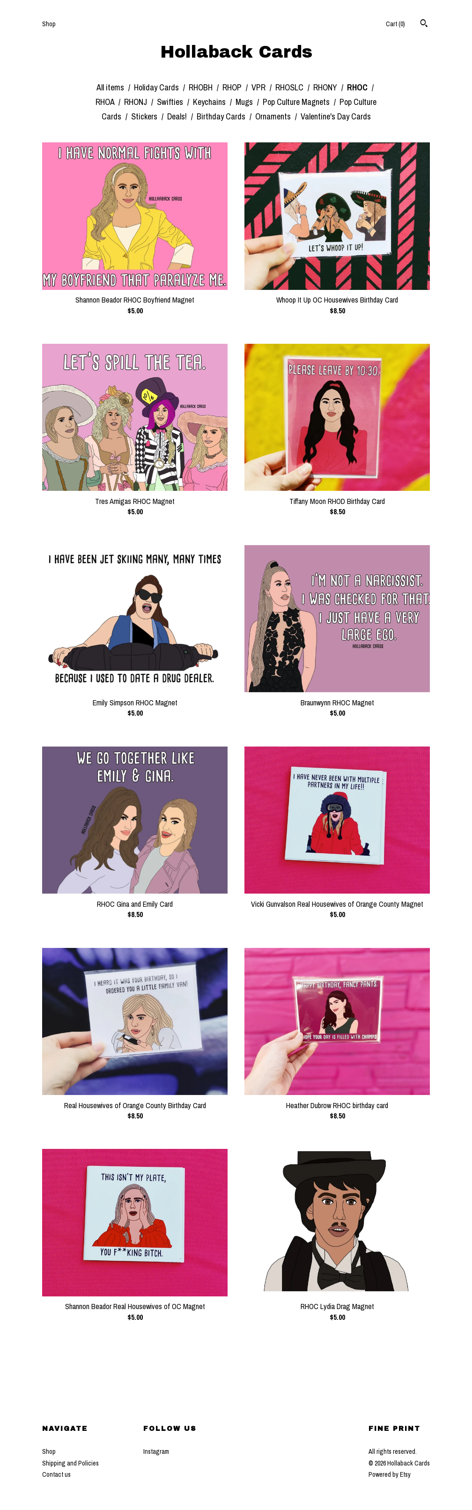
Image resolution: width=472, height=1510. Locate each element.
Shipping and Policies (70, 1463)
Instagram (156, 1451)
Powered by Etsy (390, 1474)
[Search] (424, 24)
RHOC (358, 87)
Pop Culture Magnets (297, 102)
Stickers (145, 116)
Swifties (171, 102)
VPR (259, 87)
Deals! (178, 116)
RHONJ (136, 102)
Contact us (56, 1474)
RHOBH (201, 87)
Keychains (210, 102)
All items (111, 87)
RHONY (326, 87)
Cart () (395, 24)
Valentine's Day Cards (336, 116)
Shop (49, 24)
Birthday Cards (222, 116)
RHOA (106, 102)
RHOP (232, 87)
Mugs (245, 102)
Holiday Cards (157, 87)
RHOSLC (290, 87)
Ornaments (274, 116)
